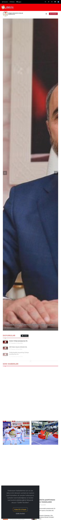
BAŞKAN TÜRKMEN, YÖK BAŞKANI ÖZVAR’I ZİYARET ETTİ (46, 517)
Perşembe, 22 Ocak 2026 (39, 504)
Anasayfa (5, 2)
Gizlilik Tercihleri (20, 513)
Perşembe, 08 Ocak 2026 (12, 327)
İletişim (12, 2)
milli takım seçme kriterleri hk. (18, 347)
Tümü (24, 335)
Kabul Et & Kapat (20, 509)
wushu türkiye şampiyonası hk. (18, 341)
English (19, 2)
